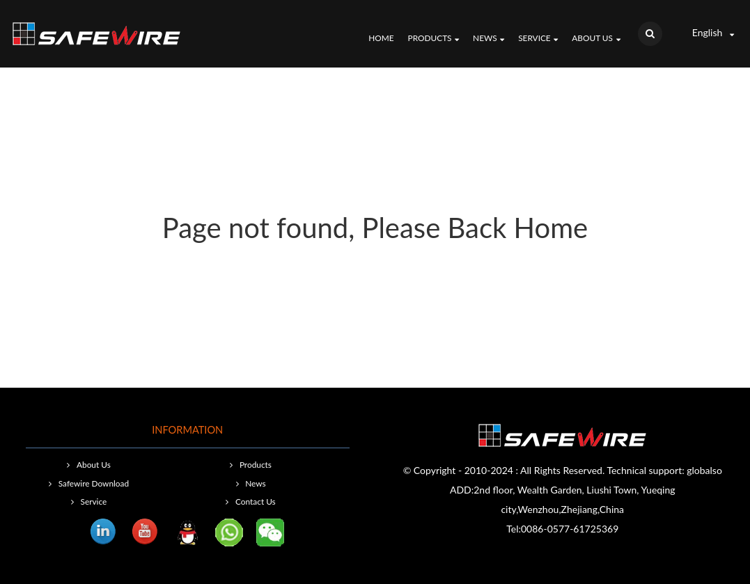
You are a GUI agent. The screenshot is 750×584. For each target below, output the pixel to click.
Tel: (513, 529)
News (488, 39)
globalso (704, 470)
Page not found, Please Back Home (375, 227)
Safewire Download (93, 483)
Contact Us (255, 501)
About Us (596, 39)
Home (380, 38)
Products (434, 39)
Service (538, 39)
